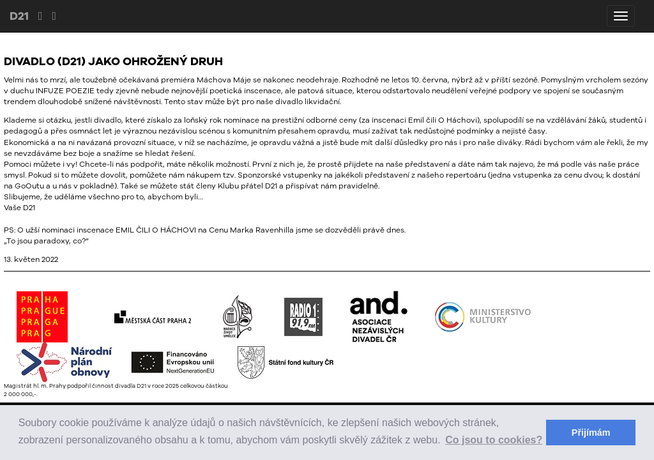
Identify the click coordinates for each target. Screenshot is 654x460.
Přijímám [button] (591, 432)
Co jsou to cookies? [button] (493, 439)
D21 (19, 15)
